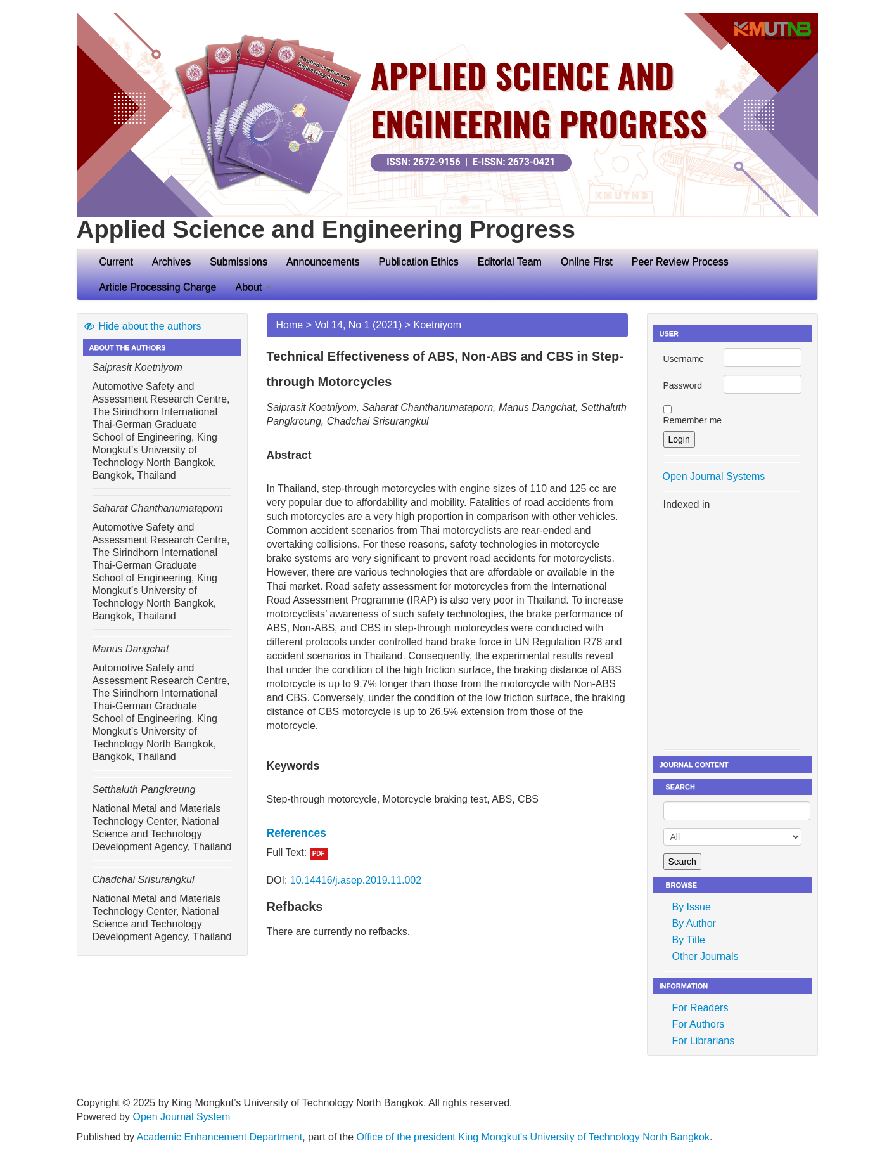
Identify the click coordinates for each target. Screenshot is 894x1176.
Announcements (323, 261)
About (253, 286)
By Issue (691, 906)
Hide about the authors (142, 326)
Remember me (692, 420)
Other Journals (705, 956)
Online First (587, 261)
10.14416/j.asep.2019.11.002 (355, 880)
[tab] (447, 833)
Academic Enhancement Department (219, 1137)
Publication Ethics (419, 261)
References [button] (296, 833)
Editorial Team (510, 261)
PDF (318, 853)
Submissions (238, 261)
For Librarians (703, 1040)
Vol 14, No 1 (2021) (358, 325)
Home (289, 325)
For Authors (698, 1024)
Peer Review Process (680, 261)
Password (682, 385)
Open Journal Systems (714, 476)
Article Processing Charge (158, 286)
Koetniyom (438, 325)
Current (116, 261)
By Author (694, 923)
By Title (688, 939)
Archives (171, 261)
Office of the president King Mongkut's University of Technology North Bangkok (533, 1137)
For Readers (700, 1007)
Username (684, 359)
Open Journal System (181, 1116)
